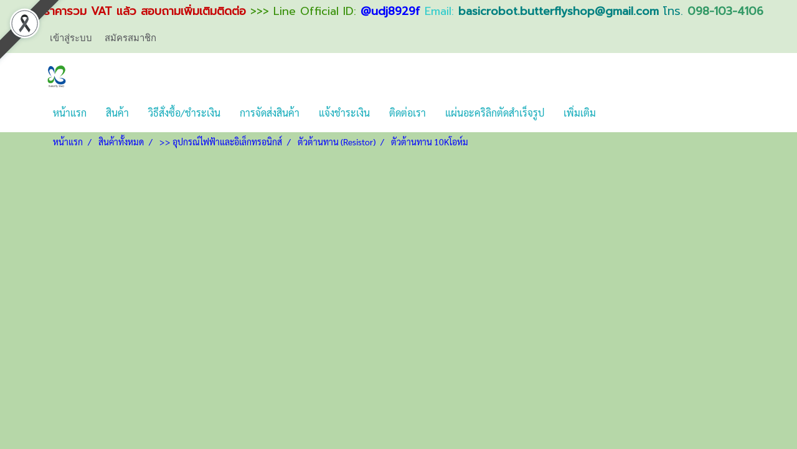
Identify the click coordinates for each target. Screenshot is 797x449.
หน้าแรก (70, 112)
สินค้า (117, 112)
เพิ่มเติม (580, 112)
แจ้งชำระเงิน (344, 112)
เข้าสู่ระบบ (71, 38)
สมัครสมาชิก (130, 38)
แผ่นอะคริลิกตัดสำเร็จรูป (494, 112)
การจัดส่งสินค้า (269, 112)
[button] (616, 113)
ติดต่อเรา (407, 112)
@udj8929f (390, 11)
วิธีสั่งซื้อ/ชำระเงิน (184, 112)
